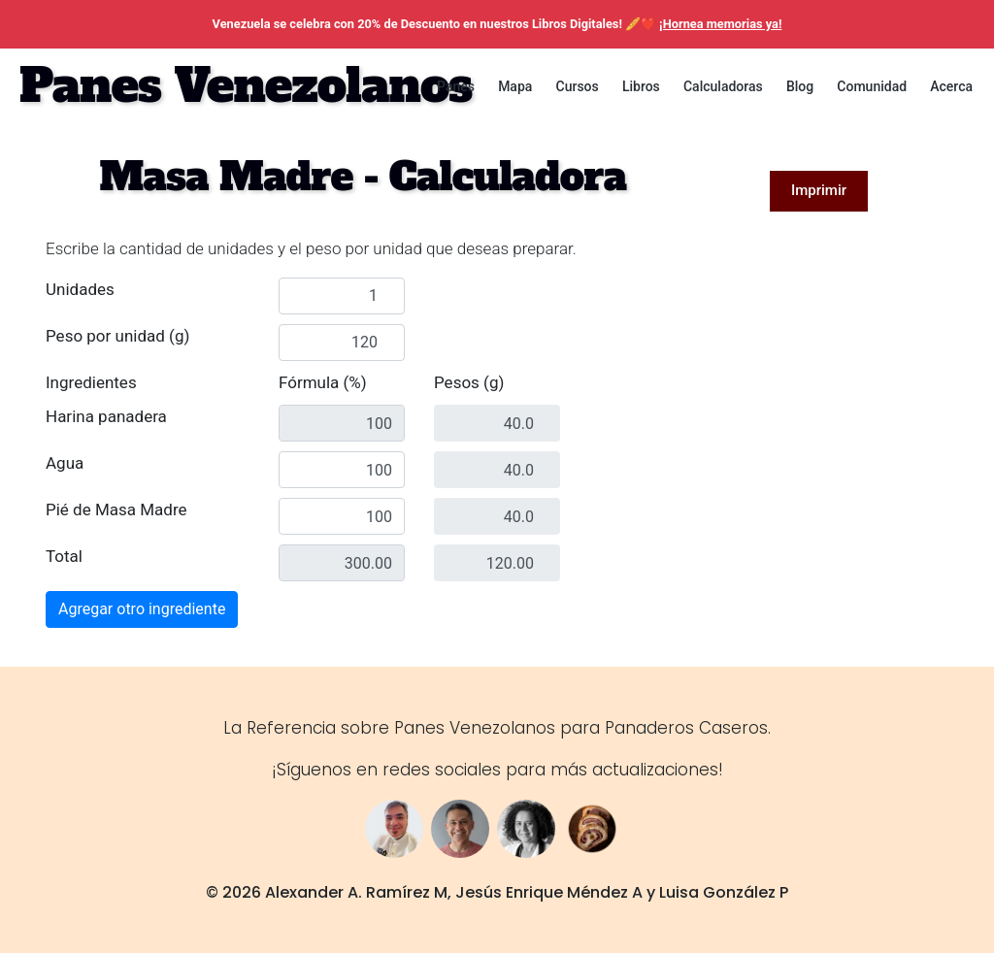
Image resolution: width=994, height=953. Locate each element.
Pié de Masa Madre (116, 509)
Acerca (951, 86)
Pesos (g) (469, 382)
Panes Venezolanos (245, 85)
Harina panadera (106, 416)
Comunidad (872, 86)
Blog (799, 86)
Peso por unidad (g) (117, 335)
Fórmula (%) (323, 382)
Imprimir (818, 190)
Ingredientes (91, 382)
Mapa (515, 86)
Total (64, 556)
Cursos (577, 86)
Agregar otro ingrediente (141, 609)
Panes (456, 86)
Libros (641, 86)
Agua (64, 463)
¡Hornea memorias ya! (720, 23)
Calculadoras (723, 86)
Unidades (80, 289)
